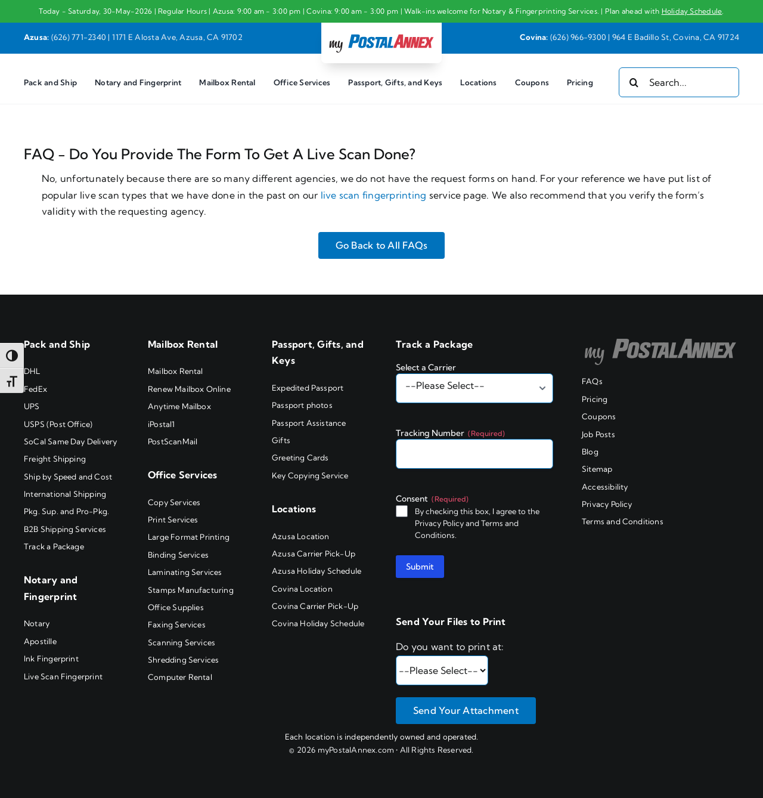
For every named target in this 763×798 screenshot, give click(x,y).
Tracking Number (450, 433)
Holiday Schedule (692, 11)
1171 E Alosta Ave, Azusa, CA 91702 (177, 37)
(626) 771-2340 (78, 37)
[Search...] (679, 82)
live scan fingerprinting (374, 195)
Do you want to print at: (450, 646)
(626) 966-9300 (578, 37)
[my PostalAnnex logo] (381, 33)
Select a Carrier (426, 367)
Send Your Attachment (466, 710)
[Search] (634, 82)
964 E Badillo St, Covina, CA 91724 (675, 37)
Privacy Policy (439, 523)
